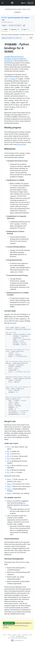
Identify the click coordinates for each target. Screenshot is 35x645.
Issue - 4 (9, 489)
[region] (17, 329)
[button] (24, 25)
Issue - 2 (9, 484)
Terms (4, 635)
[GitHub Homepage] (12, 640)
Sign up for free (8, 623)
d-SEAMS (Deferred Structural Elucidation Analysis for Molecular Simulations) (15, 59)
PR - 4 (9, 456)
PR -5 (8, 459)
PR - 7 (9, 465)
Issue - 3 (9, 486)
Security (14, 635)
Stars (25, 29)
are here (13, 323)
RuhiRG (4, 17)
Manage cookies (20, 636)
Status (19, 635)
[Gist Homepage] (12, 3)
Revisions (14, 29)
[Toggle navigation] (2, 3)
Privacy (9, 635)
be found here (21, 144)
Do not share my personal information (17, 638)
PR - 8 (9, 470)
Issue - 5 (9, 493)
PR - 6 (9, 461)
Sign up (30, 3)
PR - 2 (9, 451)
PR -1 (8, 447)
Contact (13, 636)
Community (25, 635)
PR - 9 (9, 472)
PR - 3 (9, 454)
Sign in (23, 3)
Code (4, 29)
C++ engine (11, 79)
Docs (30, 635)
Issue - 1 (9, 479)
